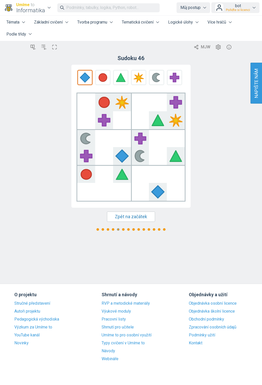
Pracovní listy (114, 319)
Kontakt (195, 343)
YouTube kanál (27, 335)
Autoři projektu (27, 311)
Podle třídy (16, 34)
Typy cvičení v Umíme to (123, 343)
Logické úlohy (180, 22)
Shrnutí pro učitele (118, 327)
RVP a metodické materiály (126, 303)
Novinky (21, 343)
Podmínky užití (202, 335)
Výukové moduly (116, 311)
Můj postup (190, 7)
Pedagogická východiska (36, 319)
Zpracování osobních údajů (212, 327)
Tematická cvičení (138, 22)
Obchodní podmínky (206, 319)
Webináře (110, 359)
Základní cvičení (48, 22)
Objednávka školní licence (212, 311)
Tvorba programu (92, 22)
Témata (12, 22)
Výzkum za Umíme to (33, 327)
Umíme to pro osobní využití (126, 335)
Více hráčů (217, 22)
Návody (108, 351)
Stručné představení (32, 303)
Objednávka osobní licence (213, 303)
